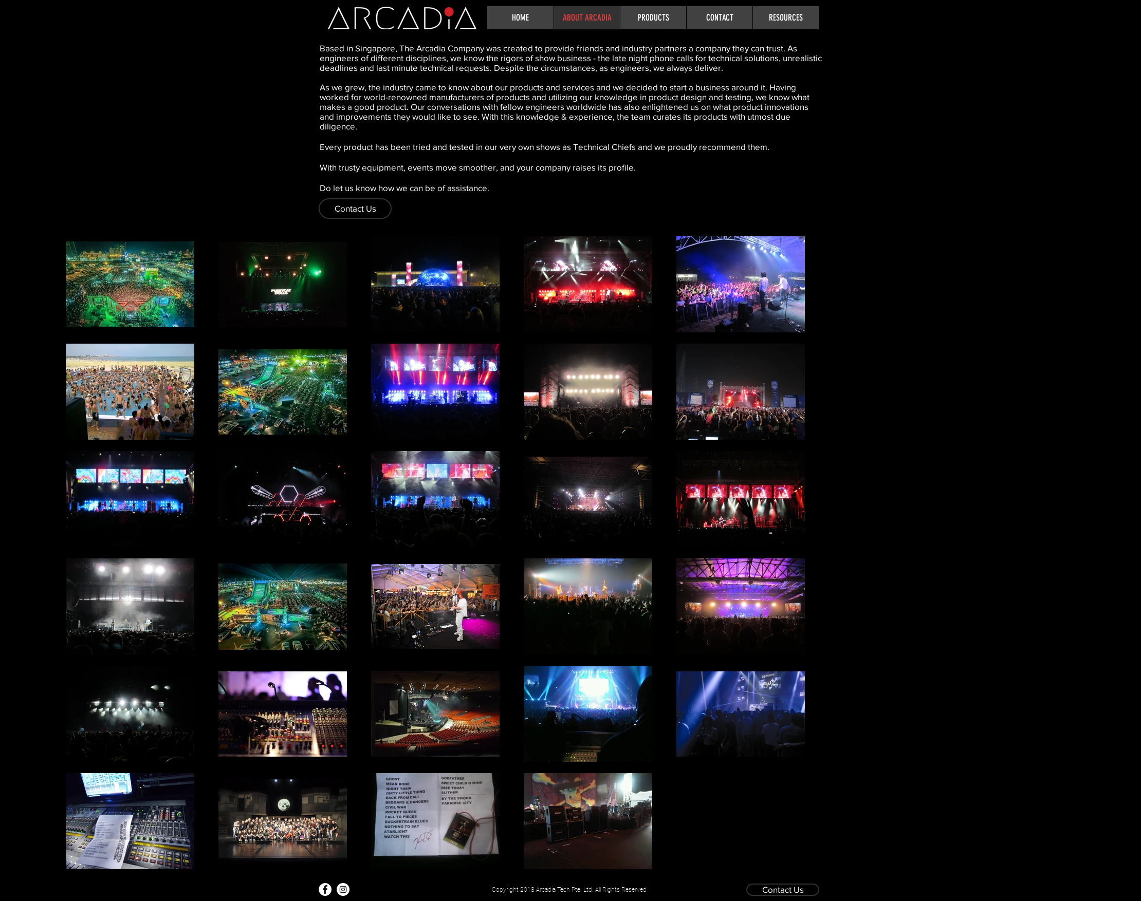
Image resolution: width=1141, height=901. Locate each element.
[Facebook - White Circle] (325, 889)
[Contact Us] (355, 208)
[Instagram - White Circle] (343, 889)
